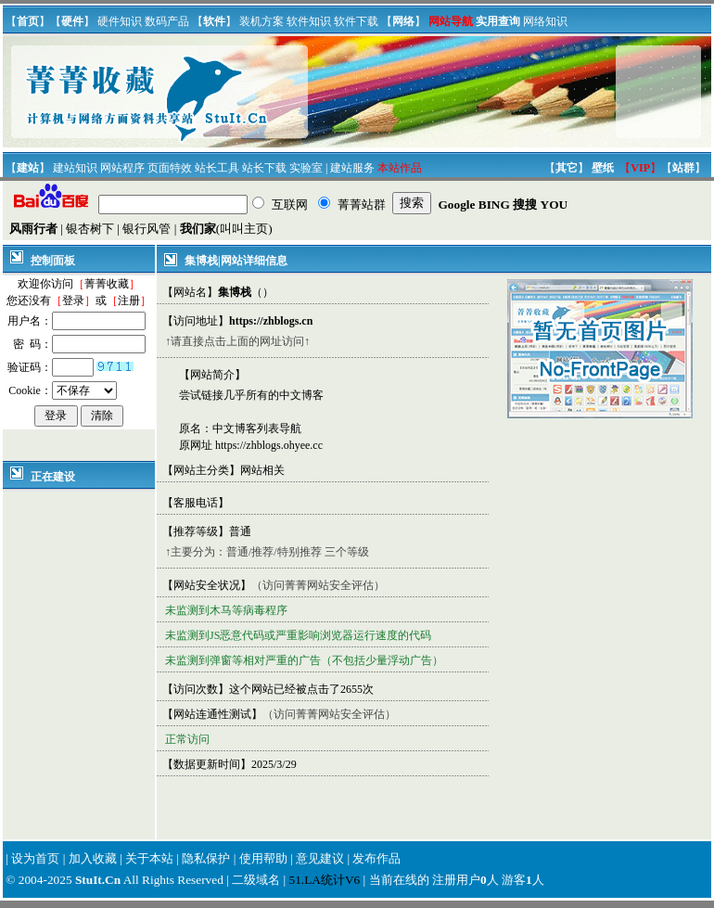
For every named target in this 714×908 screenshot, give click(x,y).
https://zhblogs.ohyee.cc (269, 445)
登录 (73, 300)
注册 (129, 300)
